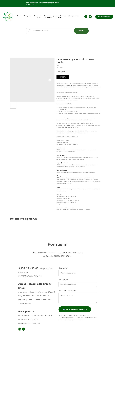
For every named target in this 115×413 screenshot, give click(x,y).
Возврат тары (74, 16)
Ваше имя (63, 280)
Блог (39, 17)
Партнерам (48, 17)
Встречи (47, 16)
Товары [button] (27, 16)
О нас (19, 16)
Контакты (58, 17)
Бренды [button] (37, 16)
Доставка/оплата (59, 16)
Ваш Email (63, 268)
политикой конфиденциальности (71, 320)
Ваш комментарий (67, 291)
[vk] (85, 16)
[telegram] (90, 16)
